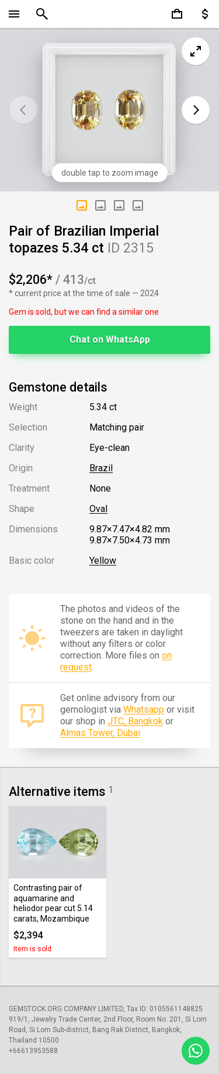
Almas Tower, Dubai (100, 732)
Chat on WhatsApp (109, 339)
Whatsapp (143, 709)
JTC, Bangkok (135, 721)
